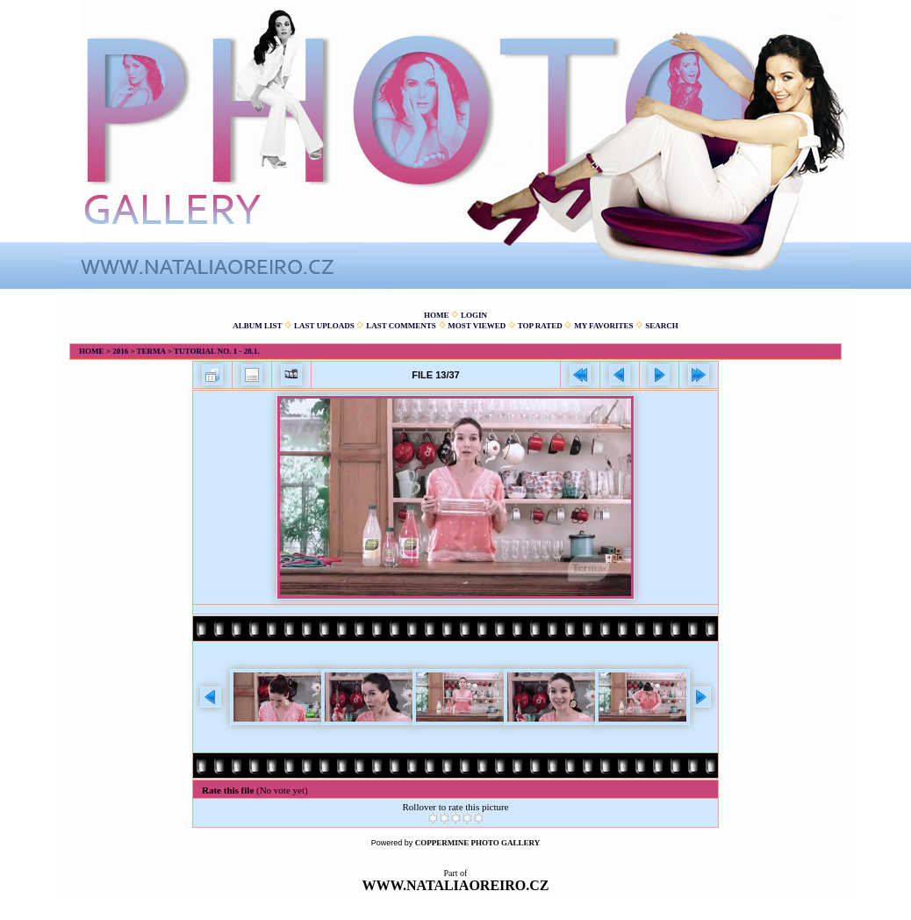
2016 (120, 351)
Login (474, 315)
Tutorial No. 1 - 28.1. (217, 351)
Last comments (401, 325)
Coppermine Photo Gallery (478, 842)
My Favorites (603, 325)
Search (661, 325)
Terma (151, 351)
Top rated (540, 325)
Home (436, 315)
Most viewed (477, 325)
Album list (257, 325)
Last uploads (324, 325)
